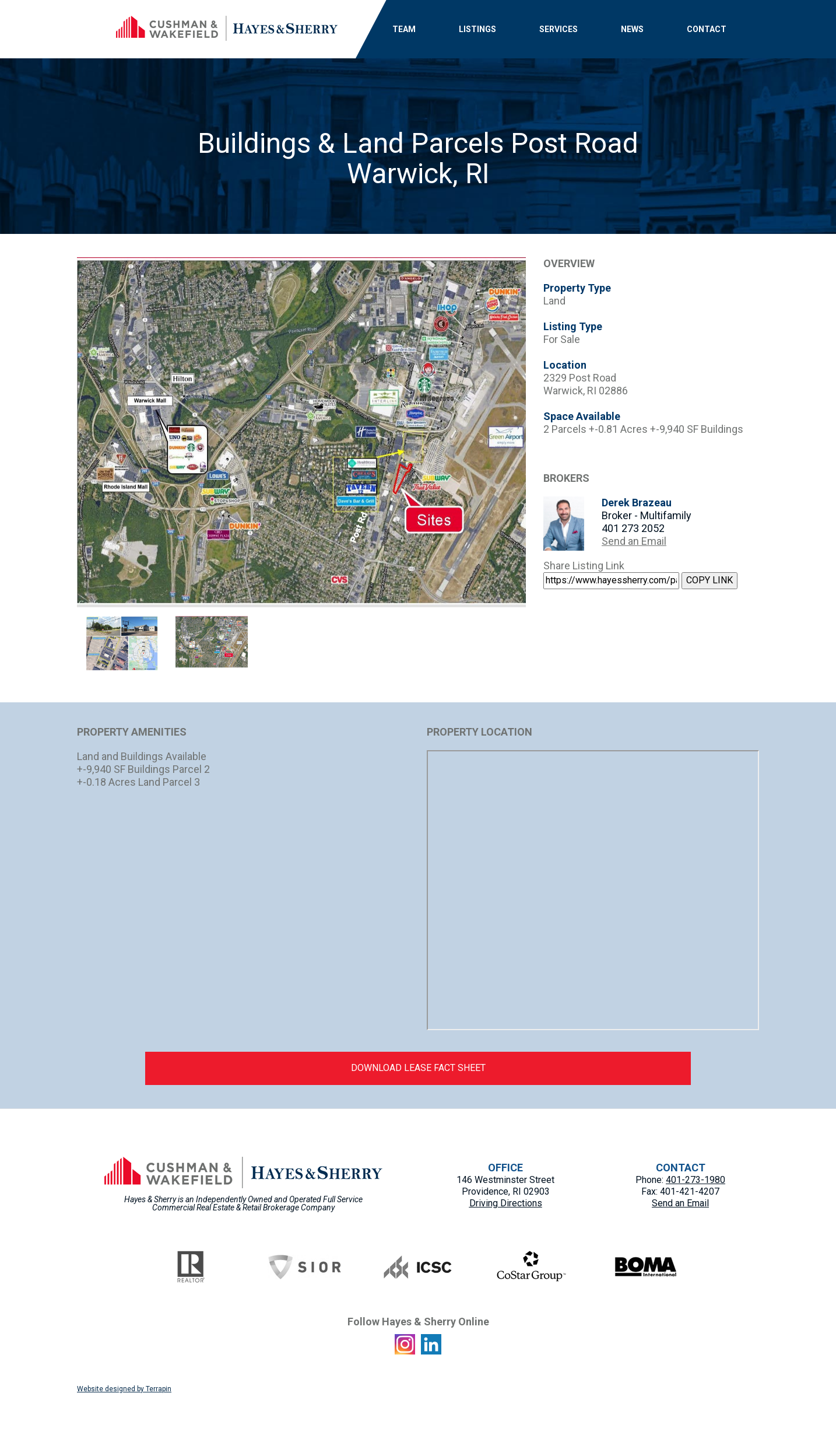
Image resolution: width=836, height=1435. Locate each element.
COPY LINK (709, 580)
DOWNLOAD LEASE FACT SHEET (418, 1067)
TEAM (404, 29)
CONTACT (706, 29)
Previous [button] (68, 432)
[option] (301, 432)
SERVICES (558, 29)
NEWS (632, 29)
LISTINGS (477, 29)
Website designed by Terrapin (124, 1389)
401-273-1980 (695, 1179)
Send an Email (634, 541)
